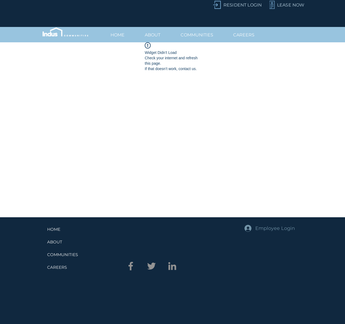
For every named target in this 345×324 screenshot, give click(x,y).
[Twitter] (151, 266)
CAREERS (57, 267)
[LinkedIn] (172, 266)
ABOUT (54, 241)
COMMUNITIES (62, 254)
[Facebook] (130, 266)
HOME (53, 229)
